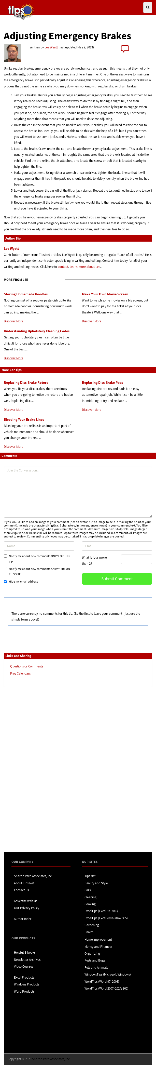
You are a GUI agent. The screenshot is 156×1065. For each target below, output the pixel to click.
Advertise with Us (25, 901)
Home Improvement (98, 939)
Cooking (90, 904)
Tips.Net (89, 876)
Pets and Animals (96, 967)
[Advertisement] (29, 769)
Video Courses (23, 966)
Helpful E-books (24, 952)
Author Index (23, 919)
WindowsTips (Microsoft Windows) (107, 974)
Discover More (13, 321)
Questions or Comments (26, 666)
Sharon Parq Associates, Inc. (33, 876)
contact (63, 267)
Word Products (24, 991)
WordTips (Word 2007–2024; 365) (106, 988)
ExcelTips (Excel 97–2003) (101, 911)
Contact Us (21, 890)
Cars (87, 890)
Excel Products (24, 977)
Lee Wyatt (51, 47)
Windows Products (26, 984)
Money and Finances (98, 946)
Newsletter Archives (27, 959)
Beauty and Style (96, 883)
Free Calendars (20, 673)
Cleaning (90, 897)
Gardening (91, 925)
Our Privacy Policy (26, 908)
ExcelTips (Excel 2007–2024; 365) (106, 918)
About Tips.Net (24, 883)
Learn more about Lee (85, 267)
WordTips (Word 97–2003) (101, 981)
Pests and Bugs (94, 960)
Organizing (92, 953)
